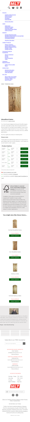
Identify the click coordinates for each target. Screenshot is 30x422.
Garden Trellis (8, 48)
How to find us (15, 354)
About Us (4, 399)
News (6, 65)
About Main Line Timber (11, 76)
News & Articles (6, 62)
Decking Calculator (9, 40)
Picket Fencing (8, 16)
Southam (9, 409)
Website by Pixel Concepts (15, 415)
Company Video (9, 79)
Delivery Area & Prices (10, 77)
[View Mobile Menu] (0, 10)
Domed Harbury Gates (15, 295)
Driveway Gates (8, 28)
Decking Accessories (10, 37)
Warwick (4, 409)
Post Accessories (9, 58)
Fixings (6, 55)
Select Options (15, 235)
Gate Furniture (8, 30)
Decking (4, 32)
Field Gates (7, 25)
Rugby (16, 408)
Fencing (4, 12)
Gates (3, 23)
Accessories (5, 52)
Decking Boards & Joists (10, 34)
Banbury (20, 406)
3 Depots (15, 174)
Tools (6, 59)
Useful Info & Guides (10, 64)
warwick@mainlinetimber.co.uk (15, 367)
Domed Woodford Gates (15, 230)
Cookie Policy (17, 400)
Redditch (25, 411)
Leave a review (11, 121)
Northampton (11, 408)
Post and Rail (8, 19)
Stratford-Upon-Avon (17, 409)
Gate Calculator (9, 72)
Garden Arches (8, 49)
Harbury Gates (15, 274)
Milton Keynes (19, 411)
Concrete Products (7, 51)
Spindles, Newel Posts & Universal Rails (14, 35)
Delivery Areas (19, 399)
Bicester (24, 406)
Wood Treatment (9, 54)
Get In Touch (8, 80)
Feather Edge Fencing (10, 14)
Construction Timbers (10, 45)
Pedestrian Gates (9, 27)
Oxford (4, 411)
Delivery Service (12, 399)
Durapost (7, 18)
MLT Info (4, 74)
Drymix (6, 57)
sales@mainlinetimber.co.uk (15, 352)
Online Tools (5, 68)
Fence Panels (8, 17)
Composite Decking (9, 38)
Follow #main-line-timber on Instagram (15, 391)
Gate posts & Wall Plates (11, 29)
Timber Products (6, 42)
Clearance (4, 61)
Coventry (13, 411)
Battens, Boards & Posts (10, 47)
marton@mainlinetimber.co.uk (15, 359)
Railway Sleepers (9, 44)
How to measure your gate (9, 172)
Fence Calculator (9, 21)
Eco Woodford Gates (15, 252)
